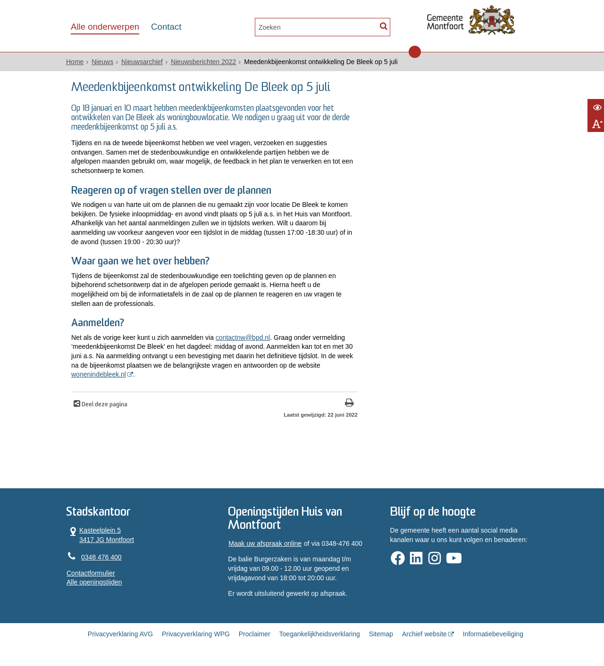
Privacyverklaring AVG (120, 634)
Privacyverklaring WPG (196, 634)
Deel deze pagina (103, 405)
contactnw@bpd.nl (243, 337)
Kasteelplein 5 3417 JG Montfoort (100, 534)
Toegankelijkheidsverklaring (319, 634)
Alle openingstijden (94, 582)
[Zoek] (383, 26)
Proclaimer (254, 634)
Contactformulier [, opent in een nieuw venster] (91, 573)
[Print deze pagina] (349, 404)
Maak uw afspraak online (265, 543)
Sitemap (381, 634)
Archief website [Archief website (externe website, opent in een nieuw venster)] (424, 634)
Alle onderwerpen (105, 27)
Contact (166, 27)
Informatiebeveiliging (493, 634)
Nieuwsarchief (142, 62)
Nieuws (102, 62)
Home (75, 62)
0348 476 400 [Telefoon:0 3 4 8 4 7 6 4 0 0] (101, 557)
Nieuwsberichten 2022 (203, 62)
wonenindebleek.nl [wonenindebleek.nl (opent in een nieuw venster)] (98, 374)
